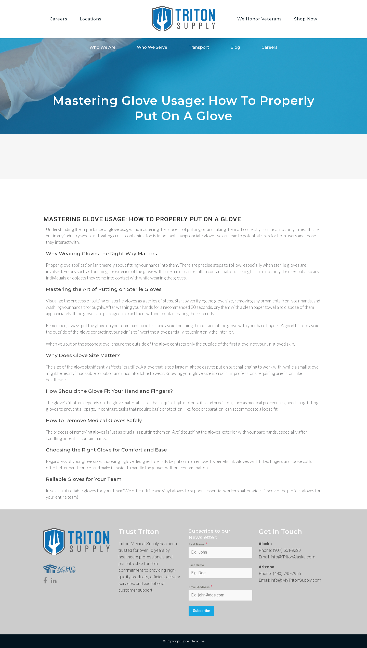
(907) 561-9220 (287, 550)
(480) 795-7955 (287, 573)
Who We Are (102, 47)
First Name (198, 543)
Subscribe (201, 611)
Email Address (200, 586)
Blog (235, 47)
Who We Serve (152, 47)
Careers (269, 47)
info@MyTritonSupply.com (296, 580)
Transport (199, 47)
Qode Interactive (192, 641)
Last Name (196, 565)
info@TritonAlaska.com (293, 556)
